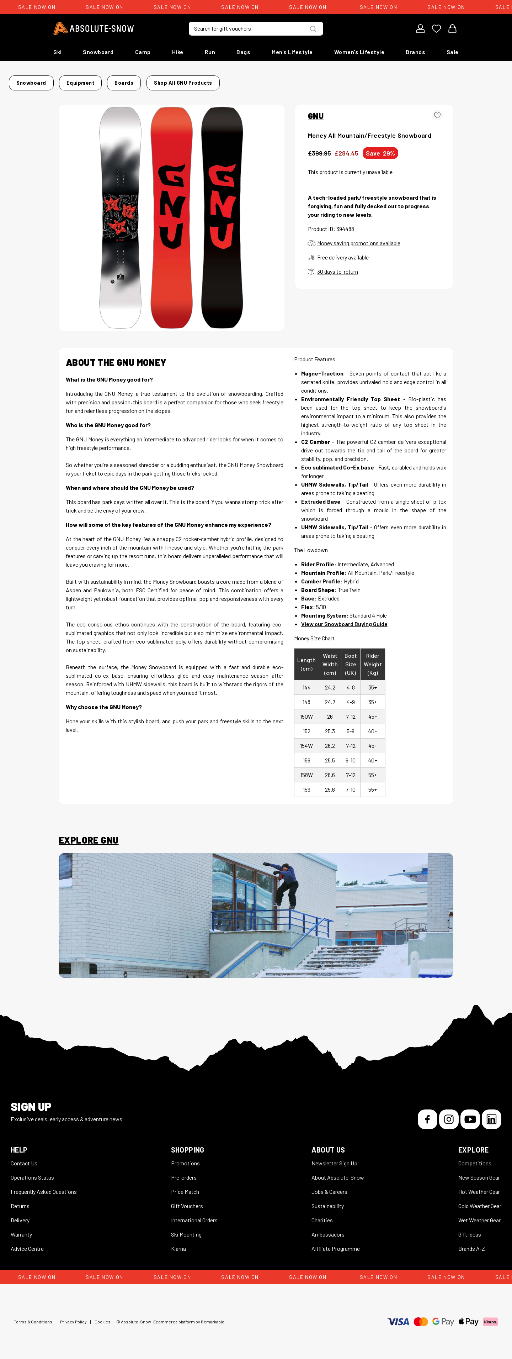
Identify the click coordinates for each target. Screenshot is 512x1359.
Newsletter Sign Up (334, 1158)
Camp (143, 51)
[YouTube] (470, 1115)
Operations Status (32, 1173)
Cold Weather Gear (479, 1201)
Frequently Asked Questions (44, 1187)
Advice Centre (27, 1244)
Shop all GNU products (340, 81)
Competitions (474, 1158)
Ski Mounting (186, 1230)
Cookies (103, 1317)
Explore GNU (88, 835)
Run (210, 51)
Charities (322, 1215)
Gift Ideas (469, 1230)
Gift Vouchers (187, 1201)
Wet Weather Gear (479, 1215)
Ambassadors (328, 1230)
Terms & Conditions (33, 1317)
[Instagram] (449, 1115)
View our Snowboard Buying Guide (344, 619)
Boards (167, 81)
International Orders (194, 1215)
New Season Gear (479, 1173)
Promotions (185, 1158)
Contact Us (24, 1158)
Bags (243, 51)
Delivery (20, 1215)
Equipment (135, 81)
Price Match (185, 1187)
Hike (177, 51)
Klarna (178, 1244)
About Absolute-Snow (337, 1173)
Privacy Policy (73, 1317)
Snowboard (98, 51)
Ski (57, 51)
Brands (415, 51)
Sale (453, 51)
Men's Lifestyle (292, 51)
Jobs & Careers (329, 1187)
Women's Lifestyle (359, 51)
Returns (20, 1201)
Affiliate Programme (335, 1244)
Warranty (21, 1230)
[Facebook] (427, 1115)
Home (66, 81)
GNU (316, 111)
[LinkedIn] (491, 1115)
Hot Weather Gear (479, 1187)
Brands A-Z (471, 1244)
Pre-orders (184, 1173)
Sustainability (327, 1201)
